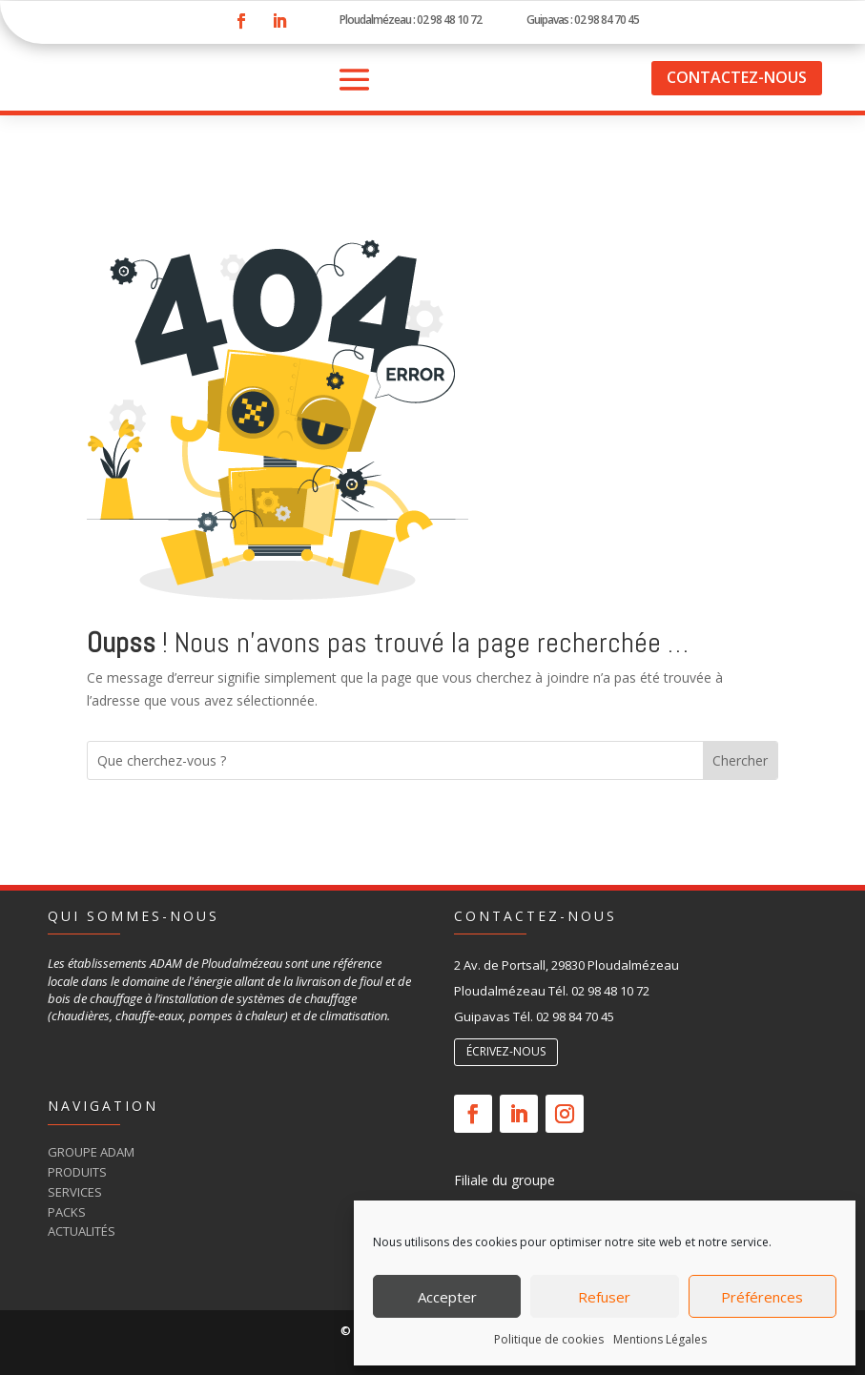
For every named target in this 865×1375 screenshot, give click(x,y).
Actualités (81, 1231)
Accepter (447, 1296)
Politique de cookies (549, 1339)
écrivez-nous (506, 1051)
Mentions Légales (660, 1339)
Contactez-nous (737, 77)
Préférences (762, 1296)
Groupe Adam (91, 1151)
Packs (67, 1212)
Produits (77, 1171)
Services (75, 1192)
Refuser (604, 1296)
